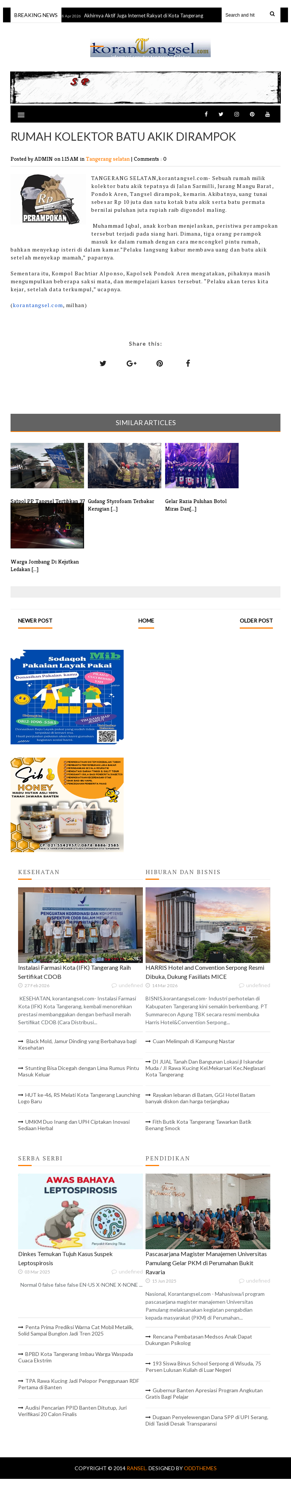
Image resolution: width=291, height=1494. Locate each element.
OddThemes (200, 1468)
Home (146, 620)
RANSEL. (138, 1468)
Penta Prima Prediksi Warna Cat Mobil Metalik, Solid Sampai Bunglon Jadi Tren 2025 (75, 1330)
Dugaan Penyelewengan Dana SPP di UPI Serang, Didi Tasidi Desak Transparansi (207, 1420)
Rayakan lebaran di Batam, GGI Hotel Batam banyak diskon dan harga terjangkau (200, 1098)
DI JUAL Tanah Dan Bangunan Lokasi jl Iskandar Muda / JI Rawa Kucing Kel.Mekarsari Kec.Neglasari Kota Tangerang (205, 1068)
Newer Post (35, 620)
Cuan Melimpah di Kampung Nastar (194, 1041)
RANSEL (150, 38)
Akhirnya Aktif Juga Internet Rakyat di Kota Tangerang (147, 15)
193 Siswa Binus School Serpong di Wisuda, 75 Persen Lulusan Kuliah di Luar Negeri (203, 1366)
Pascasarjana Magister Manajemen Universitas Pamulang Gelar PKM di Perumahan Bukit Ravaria (206, 1262)
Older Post (256, 620)
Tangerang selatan (108, 158)
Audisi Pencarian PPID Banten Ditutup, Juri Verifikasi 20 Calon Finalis (72, 1410)
